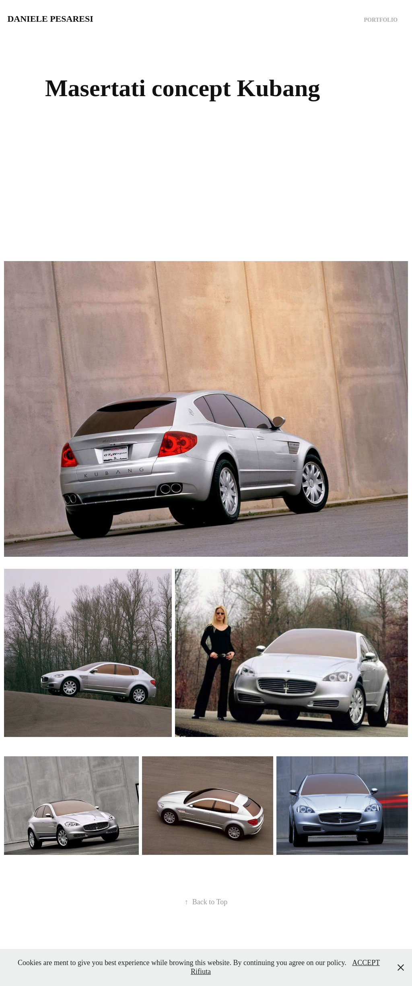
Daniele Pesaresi (50, 19)
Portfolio (381, 20)
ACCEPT (366, 963)
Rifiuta (201, 971)
